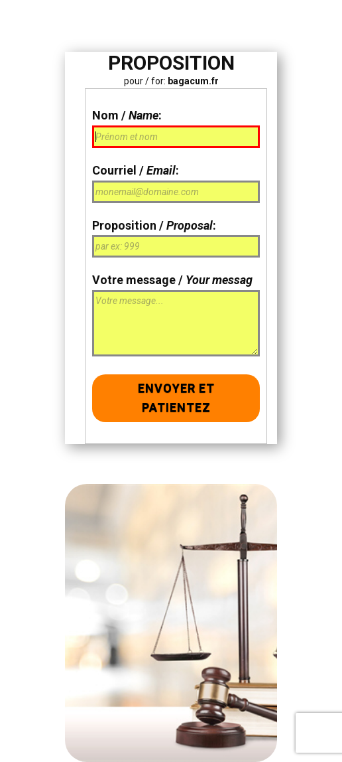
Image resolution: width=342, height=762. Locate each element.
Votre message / (172, 280)
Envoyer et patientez (176, 397)
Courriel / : (135, 170)
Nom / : (127, 115)
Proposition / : (154, 225)
